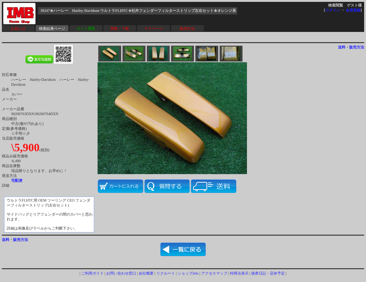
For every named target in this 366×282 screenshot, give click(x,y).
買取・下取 (119, 29)
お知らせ (18, 29)
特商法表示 (239, 273)
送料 (341, 47)
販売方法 (187, 29)
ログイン (332, 10)
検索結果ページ (52, 29)
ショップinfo (188, 273)
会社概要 (146, 273)
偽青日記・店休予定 (268, 273)
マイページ (153, 29)
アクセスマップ (214, 273)
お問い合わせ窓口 (121, 273)
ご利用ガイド (92, 273)
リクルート (165, 273)
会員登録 (353, 10)
